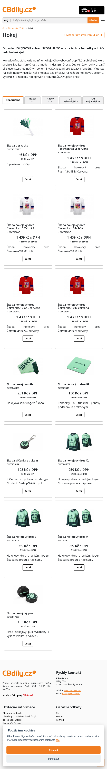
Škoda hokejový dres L (21, 537)
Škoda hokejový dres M (73, 537)
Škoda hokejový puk (20, 613)
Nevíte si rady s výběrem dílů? (82, 35)
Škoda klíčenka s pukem (22, 460)
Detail (28, 179)
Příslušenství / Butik (16, 28)
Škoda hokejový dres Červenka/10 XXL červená (23, 306)
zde (58, 740)
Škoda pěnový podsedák (74, 384)
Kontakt (59, 716)
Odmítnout (53, 758)
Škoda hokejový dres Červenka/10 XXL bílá (20, 226)
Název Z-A (50, 100)
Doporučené (13, 100)
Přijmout (53, 750)
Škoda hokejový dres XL (73, 460)
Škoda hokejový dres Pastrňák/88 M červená (73, 147)
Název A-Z (32, 100)
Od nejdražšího (93, 100)
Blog (58, 713)
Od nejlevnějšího (70, 100)
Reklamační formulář (12, 723)
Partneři (60, 719)
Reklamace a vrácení (12, 719)
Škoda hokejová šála (20, 384)
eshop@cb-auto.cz (71, 693)
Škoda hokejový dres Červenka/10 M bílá (71, 226)
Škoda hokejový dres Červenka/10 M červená (73, 306)
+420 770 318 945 (72, 690)
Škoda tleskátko (17, 145)
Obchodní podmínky (12, 713)
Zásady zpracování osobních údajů (19, 716)
